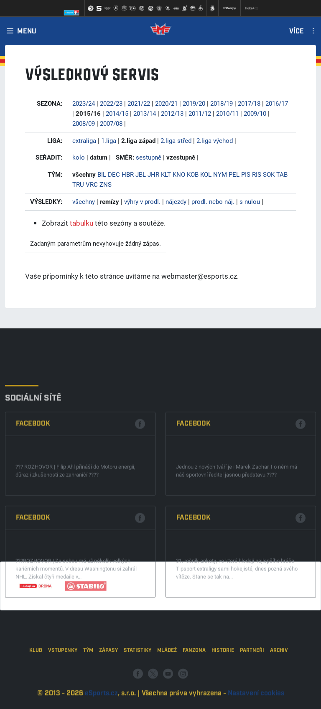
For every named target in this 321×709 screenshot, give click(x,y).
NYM (220, 174)
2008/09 (83, 123)
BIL (101, 174)
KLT (166, 174)
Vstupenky (62, 676)
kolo (78, 157)
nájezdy (176, 201)
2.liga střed (175, 140)
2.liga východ (214, 140)
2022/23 (111, 103)
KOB (193, 174)
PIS (245, 174)
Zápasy (108, 676)
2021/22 (138, 103)
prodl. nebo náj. (212, 201)
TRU (78, 184)
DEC (114, 174)
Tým (88, 676)
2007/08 (111, 123)
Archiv (279, 676)
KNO (179, 174)
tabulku (81, 223)
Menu (26, 31)
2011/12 (200, 113)
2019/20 (194, 103)
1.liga (108, 140)
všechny (83, 201)
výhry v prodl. (142, 201)
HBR (128, 174)
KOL (205, 174)
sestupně (148, 157)
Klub (35, 676)
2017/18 (249, 103)
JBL (140, 174)
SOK (269, 174)
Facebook (33, 491)
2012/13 (172, 113)
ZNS (105, 184)
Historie (222, 676)
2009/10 (255, 113)
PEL (234, 174)
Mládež (167, 676)
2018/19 (221, 103)
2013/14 (144, 113)
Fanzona (194, 676)
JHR (153, 174)
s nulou (249, 201)
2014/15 (117, 113)
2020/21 (166, 103)
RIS (256, 174)
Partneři (252, 676)
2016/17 (276, 103)
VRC (92, 184)
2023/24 (83, 103)
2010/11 (227, 113)
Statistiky (137, 676)
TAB (282, 174)
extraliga (84, 140)
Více (296, 31)
